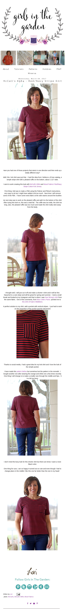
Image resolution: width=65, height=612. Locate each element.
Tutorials (19, 69)
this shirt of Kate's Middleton (32, 301)
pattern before (21, 370)
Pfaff (59, 69)
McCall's (11, 594)
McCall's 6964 (35, 184)
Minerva (32, 73)
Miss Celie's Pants (43, 299)
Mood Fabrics (29, 594)
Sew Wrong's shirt (51, 297)
